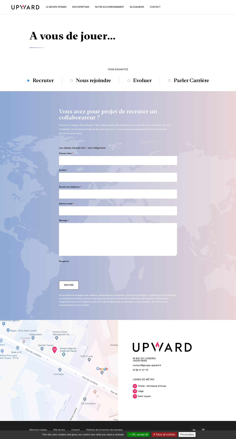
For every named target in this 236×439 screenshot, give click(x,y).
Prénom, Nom (66, 153)
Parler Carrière (191, 80)
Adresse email (66, 203)
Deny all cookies (164, 434)
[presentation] (84, 270)
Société (63, 170)
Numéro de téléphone (70, 186)
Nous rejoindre (93, 80)
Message (64, 220)
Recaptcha (64, 261)
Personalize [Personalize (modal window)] (187, 434)
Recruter (43, 80)
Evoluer (142, 80)
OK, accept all (138, 434)
